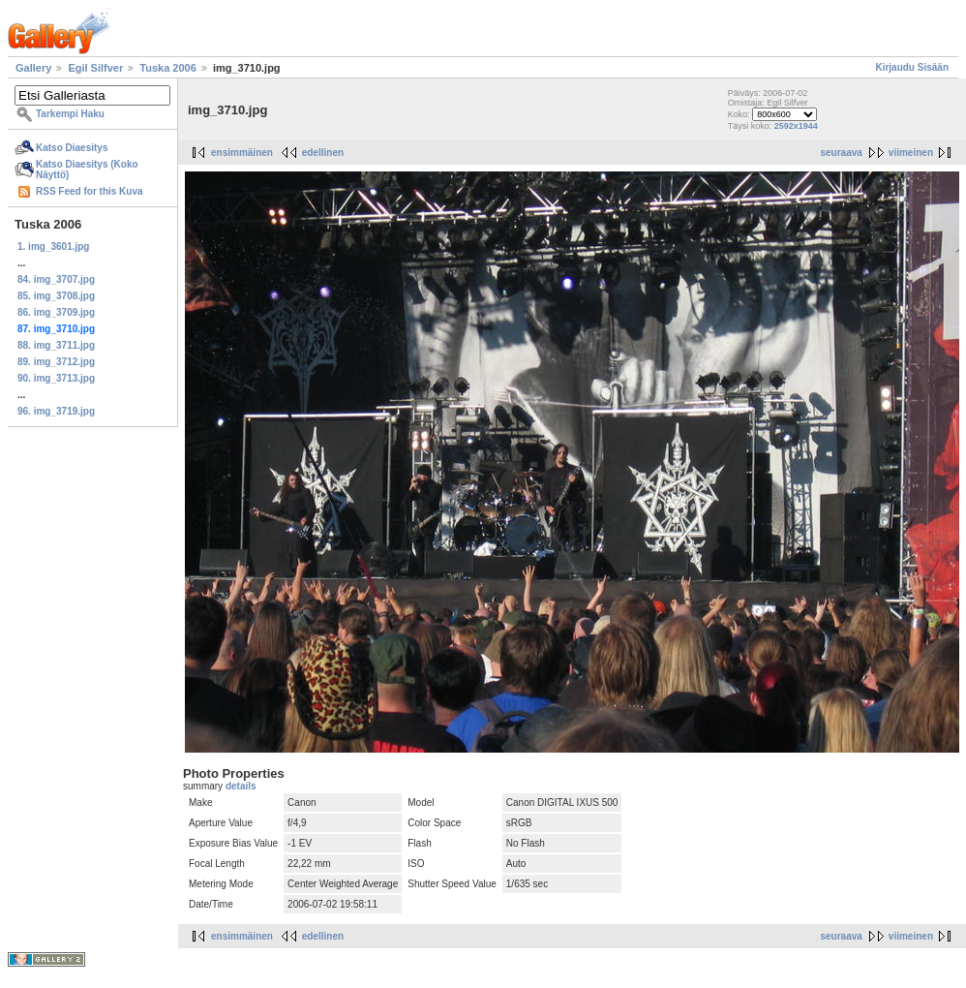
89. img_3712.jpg (56, 361)
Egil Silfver (95, 68)
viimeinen (911, 152)
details (241, 786)
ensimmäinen (242, 152)
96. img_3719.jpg (56, 411)
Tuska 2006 (167, 68)
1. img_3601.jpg (53, 246)
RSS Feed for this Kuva (89, 191)
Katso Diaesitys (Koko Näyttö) (87, 169)
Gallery (33, 68)
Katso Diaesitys (71, 147)
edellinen (323, 152)
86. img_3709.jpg (56, 312)
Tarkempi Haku (70, 113)
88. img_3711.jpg (56, 345)
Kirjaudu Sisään (912, 67)
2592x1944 (796, 126)
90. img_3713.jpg (56, 378)
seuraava (840, 152)
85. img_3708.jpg (56, 296)
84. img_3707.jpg (56, 279)
